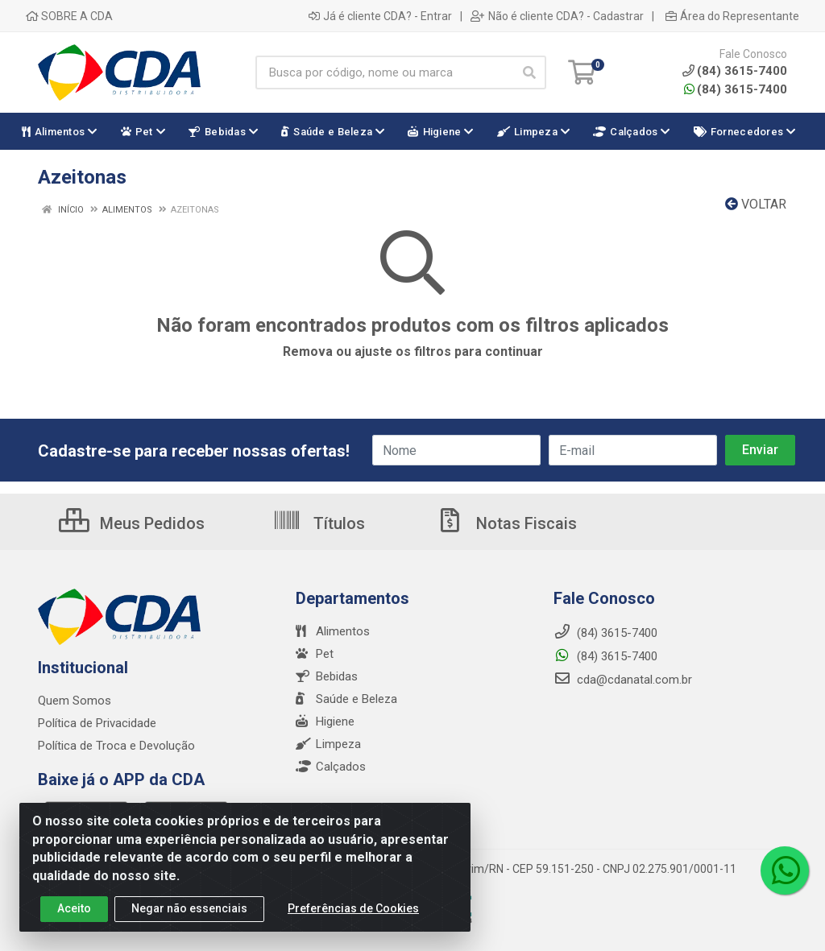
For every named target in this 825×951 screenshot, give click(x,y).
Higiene (325, 721)
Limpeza (328, 744)
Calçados (331, 766)
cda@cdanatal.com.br (622, 679)
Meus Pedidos (132, 523)
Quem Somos (74, 700)
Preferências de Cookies (353, 916)
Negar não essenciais (189, 916)
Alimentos (333, 631)
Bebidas (327, 676)
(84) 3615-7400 (735, 89)
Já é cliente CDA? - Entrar (380, 16)
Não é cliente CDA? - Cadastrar (557, 16)
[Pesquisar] (529, 72)
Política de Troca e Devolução (116, 745)
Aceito (74, 916)
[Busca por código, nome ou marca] (384, 72)
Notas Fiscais (506, 523)
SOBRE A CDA (69, 16)
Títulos (318, 523)
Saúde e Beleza (346, 699)
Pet (315, 654)
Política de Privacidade (97, 723)
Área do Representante (732, 16)
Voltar (755, 204)
